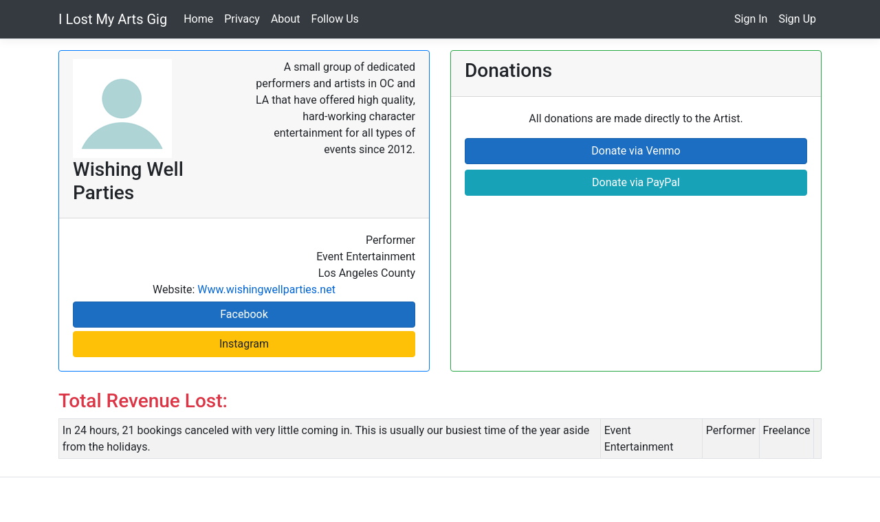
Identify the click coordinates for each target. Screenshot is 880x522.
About (285, 18)
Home (198, 18)
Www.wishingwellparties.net (266, 289)
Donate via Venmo (635, 150)
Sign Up (797, 18)
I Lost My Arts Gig (112, 19)
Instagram (244, 343)
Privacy (242, 18)
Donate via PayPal (636, 182)
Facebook (243, 314)
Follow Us (335, 18)
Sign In (750, 18)
